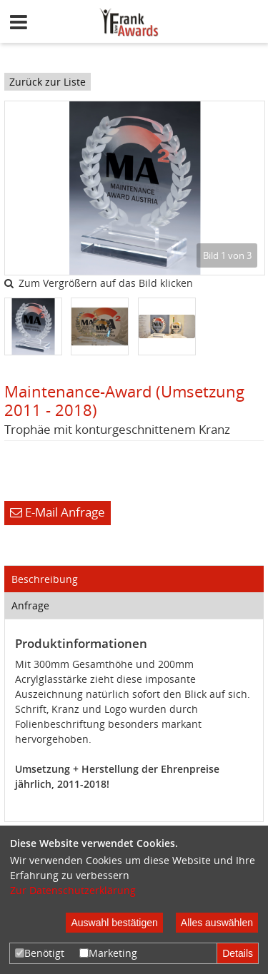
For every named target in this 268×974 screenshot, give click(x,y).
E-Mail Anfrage (57, 512)
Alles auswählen (217, 922)
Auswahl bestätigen (114, 922)
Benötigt (39, 953)
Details (237, 953)
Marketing (108, 953)
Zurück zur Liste (47, 81)
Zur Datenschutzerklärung (73, 890)
